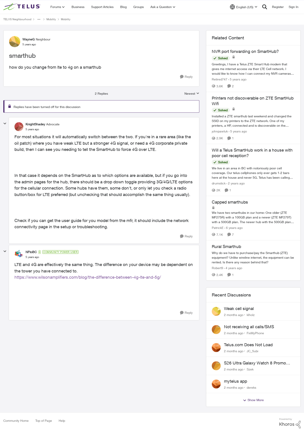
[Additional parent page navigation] (39, 19)
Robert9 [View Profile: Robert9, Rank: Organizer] (217, 268)
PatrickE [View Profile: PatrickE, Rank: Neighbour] (218, 228)
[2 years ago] (235, 183)
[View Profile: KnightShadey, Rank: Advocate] (18, 126)
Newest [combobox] (191, 94)
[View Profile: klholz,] (216, 311)
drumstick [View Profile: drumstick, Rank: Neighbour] (219, 183)
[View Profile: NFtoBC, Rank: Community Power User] (18, 254)
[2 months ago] (233, 314)
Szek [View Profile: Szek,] (250, 369)
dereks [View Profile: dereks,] (251, 387)
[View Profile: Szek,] (216, 365)
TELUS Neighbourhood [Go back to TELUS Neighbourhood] (17, 19)
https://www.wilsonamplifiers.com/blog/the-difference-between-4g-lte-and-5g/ (87, 277)
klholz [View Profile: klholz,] (251, 315)
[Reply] (186, 77)
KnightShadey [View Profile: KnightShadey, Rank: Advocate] (35, 124)
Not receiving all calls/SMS (249, 326)
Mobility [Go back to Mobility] (51, 19)
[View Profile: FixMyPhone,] (216, 329)
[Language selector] (243, 6)
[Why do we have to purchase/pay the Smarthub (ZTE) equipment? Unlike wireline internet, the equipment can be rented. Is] (253, 257)
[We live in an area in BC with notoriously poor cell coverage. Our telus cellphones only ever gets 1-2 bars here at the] (253, 173)
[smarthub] (32, 129)
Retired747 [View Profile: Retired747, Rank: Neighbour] (219, 79)
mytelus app (235, 381)
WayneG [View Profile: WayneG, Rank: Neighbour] (28, 39)
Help (62, 420)
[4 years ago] (233, 268)
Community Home (16, 420)
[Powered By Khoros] (290, 423)
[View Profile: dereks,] (216, 384)
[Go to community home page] (22, 6)
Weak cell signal (239, 308)
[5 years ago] (237, 79)
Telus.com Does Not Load (248, 344)
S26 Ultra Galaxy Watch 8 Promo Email (255, 363)
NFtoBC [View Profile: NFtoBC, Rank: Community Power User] (31, 252)
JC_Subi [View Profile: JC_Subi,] (252, 351)
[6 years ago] (233, 227)
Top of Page (43, 420)
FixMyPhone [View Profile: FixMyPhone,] (255, 333)
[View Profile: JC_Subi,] (216, 347)
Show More (253, 400)
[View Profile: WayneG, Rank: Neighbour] (14, 41)
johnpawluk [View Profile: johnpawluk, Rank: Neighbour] (220, 131)
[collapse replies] (5, 123)
